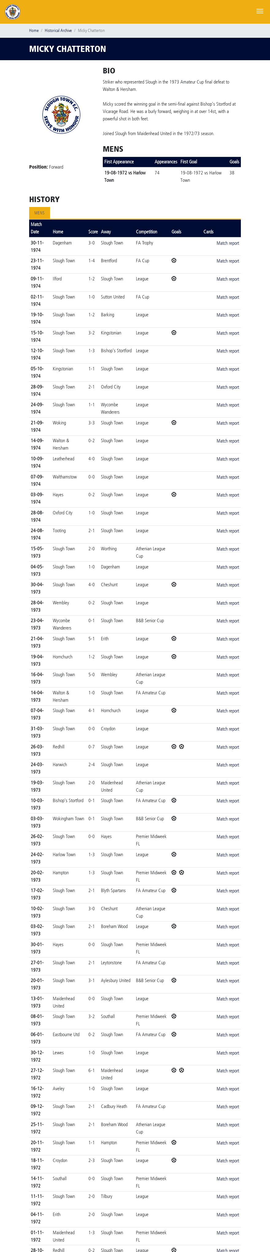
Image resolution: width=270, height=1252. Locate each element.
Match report (228, 243)
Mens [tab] (39, 213)
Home (34, 30)
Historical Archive (58, 30)
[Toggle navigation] (260, 10)
